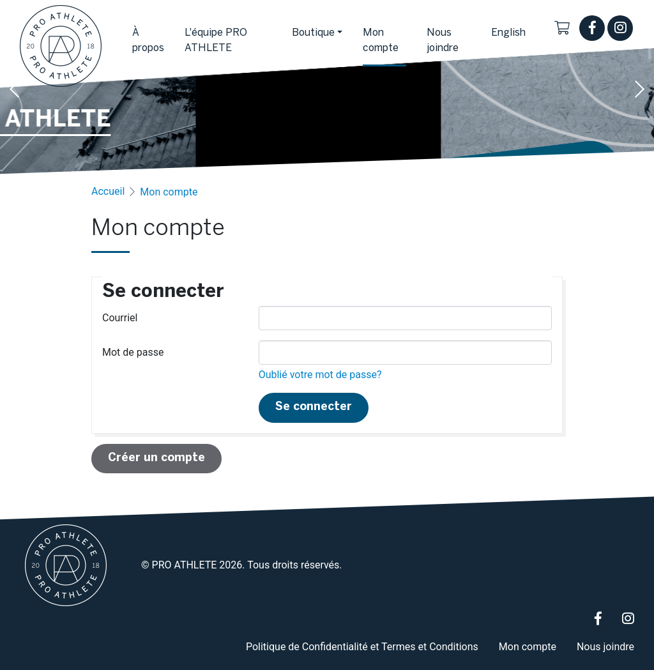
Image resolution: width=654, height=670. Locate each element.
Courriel (119, 318)
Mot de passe (133, 352)
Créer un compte (156, 458)
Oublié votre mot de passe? (320, 375)
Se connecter (313, 407)
